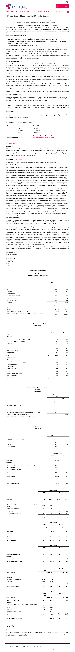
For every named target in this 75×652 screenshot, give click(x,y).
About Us (46, 11)
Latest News (10, 11)
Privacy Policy (57, 646)
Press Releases (20, 11)
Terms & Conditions (38, 646)
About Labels (31, 11)
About (11, 646)
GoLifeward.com (15, 143)
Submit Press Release (28, 646)
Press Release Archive (18, 646)
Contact (39, 11)
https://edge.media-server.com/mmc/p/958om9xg (43, 137)
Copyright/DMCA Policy (48, 646)
